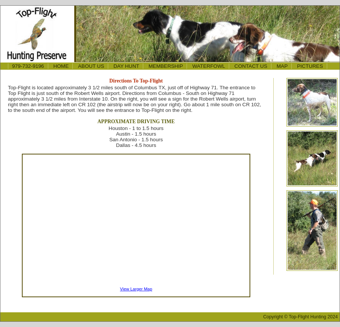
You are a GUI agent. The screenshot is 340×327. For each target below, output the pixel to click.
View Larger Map (136, 289)
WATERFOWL (208, 66)
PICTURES (310, 66)
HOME (61, 66)
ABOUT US (91, 66)
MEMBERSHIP (166, 66)
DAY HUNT (126, 66)
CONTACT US (250, 66)
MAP (282, 66)
